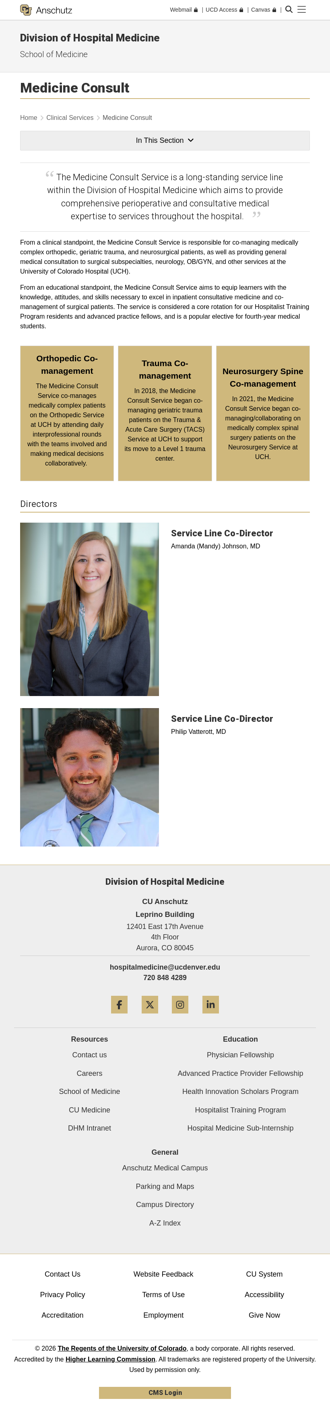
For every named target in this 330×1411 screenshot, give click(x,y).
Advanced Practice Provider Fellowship (240, 1073)
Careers (89, 1073)
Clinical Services (69, 117)
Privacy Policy (62, 1295)
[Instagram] (180, 1016)
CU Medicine (89, 1110)
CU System (264, 1274)
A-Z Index (165, 1223)
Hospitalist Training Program (240, 1110)
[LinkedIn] (210, 1016)
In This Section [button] (165, 140)
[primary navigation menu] (302, 10)
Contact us (89, 1055)
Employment (163, 1315)
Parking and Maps (165, 1186)
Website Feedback (164, 1274)
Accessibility (264, 1295)
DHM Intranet (89, 1128)
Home (28, 117)
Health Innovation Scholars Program (240, 1092)
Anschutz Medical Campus (165, 1168)
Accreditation (62, 1315)
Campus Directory (165, 1205)
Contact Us (62, 1274)
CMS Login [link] (165, 1393)
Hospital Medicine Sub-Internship (240, 1128)
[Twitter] (150, 1016)
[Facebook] (119, 1016)
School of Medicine (54, 54)
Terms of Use (163, 1295)
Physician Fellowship (240, 1055)
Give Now (264, 1315)
